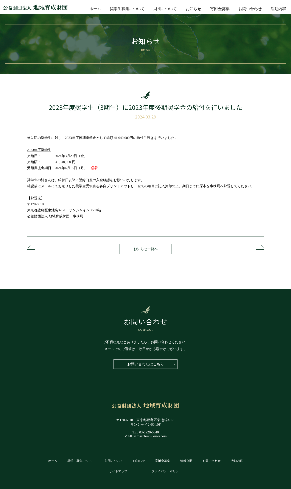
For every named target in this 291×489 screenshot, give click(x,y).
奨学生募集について (127, 9)
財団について (165, 9)
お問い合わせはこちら (145, 364)
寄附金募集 (220, 9)
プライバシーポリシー (167, 471)
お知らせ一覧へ (146, 249)
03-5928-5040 (149, 432)
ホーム (95, 9)
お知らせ (193, 9)
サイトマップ (118, 471)
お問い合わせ (250, 9)
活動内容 (278, 9)
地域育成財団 (35, 7)
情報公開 (186, 461)
